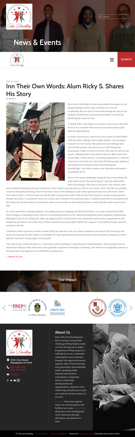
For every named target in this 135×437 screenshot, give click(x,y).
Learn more (80, 408)
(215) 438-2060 (18, 370)
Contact (14, 374)
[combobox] (113, 16)
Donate (126, 59)
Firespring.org (85, 434)
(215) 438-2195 (17, 367)
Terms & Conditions (58, 434)
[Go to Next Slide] (131, 307)
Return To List (15, 256)
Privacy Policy (41, 434)
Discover (59, 401)
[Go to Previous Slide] (4, 307)
